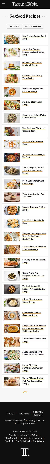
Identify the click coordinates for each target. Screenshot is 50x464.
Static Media (18, 420)
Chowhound (11, 438)
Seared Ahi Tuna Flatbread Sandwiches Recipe (32, 368)
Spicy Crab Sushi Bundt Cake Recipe (33, 182)
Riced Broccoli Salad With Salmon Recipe (34, 116)
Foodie (22, 438)
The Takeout (39, 441)
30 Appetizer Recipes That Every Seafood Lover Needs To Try (34, 236)
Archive (24, 413)
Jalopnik (24, 435)
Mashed (9, 441)
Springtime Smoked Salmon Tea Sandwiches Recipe (33, 52)
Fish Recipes (14, 26)
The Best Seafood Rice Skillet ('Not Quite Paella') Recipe (34, 289)
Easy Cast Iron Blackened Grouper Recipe (33, 129)
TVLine (35, 435)
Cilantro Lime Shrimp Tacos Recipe (32, 76)
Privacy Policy (38, 413)
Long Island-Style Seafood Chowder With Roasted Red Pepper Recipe (34, 328)
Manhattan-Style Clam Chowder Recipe (32, 90)
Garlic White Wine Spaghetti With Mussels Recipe (33, 276)
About (11, 413)
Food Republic (35, 438)
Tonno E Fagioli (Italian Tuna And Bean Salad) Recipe (33, 170)
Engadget (13, 435)
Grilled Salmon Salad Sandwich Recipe (32, 63)
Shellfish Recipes (33, 26)
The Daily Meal (23, 441)
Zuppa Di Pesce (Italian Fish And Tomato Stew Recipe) (32, 381)
